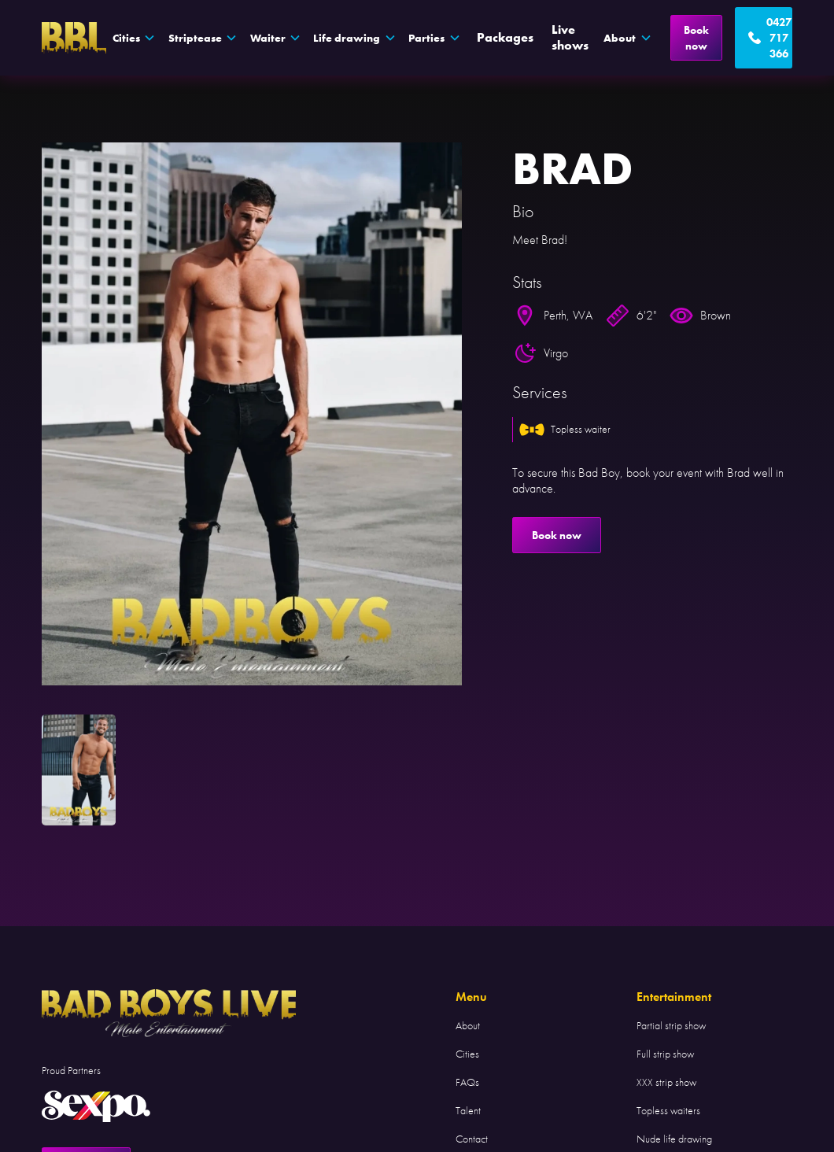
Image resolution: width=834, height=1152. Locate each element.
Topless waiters (668, 1110)
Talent (468, 1110)
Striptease (195, 38)
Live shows (570, 37)
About (468, 1025)
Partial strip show (671, 1025)
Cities (467, 1054)
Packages (505, 37)
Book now (696, 38)
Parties (426, 38)
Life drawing (346, 38)
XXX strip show (666, 1082)
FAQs (467, 1082)
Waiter (268, 38)
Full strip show (665, 1054)
